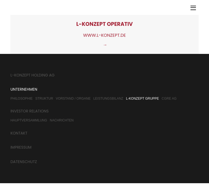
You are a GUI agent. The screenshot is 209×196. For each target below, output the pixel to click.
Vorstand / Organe (73, 98)
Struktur (44, 98)
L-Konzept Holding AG (32, 75)
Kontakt (18, 133)
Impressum (20, 147)
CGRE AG (169, 98)
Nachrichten (61, 120)
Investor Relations (29, 111)
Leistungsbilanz (108, 98)
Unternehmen (23, 89)
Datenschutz (23, 161)
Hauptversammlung (28, 120)
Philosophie (21, 98)
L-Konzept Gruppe (142, 98)
